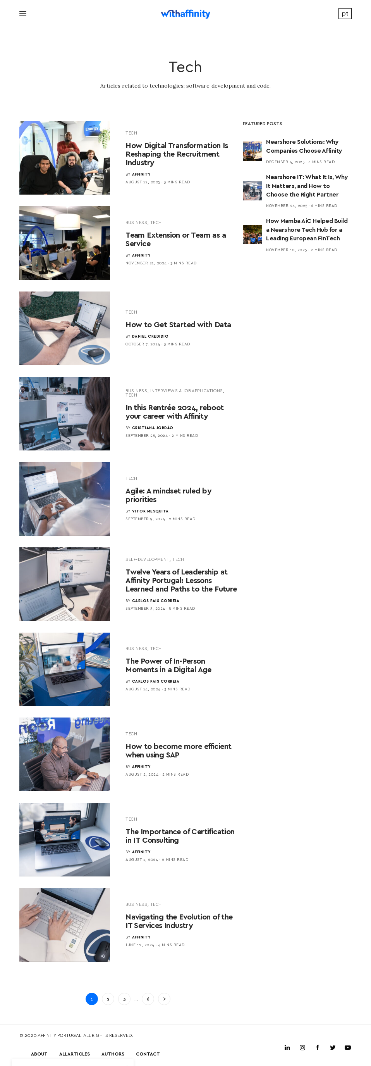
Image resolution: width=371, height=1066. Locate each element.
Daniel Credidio (150, 336)
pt (345, 13)
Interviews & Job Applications (186, 390)
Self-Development (147, 559)
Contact (148, 1053)
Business (136, 222)
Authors (112, 1053)
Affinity (141, 174)
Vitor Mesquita (150, 511)
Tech (131, 132)
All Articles (74, 1053)
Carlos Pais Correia (156, 600)
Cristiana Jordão (152, 427)
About (39, 1053)
